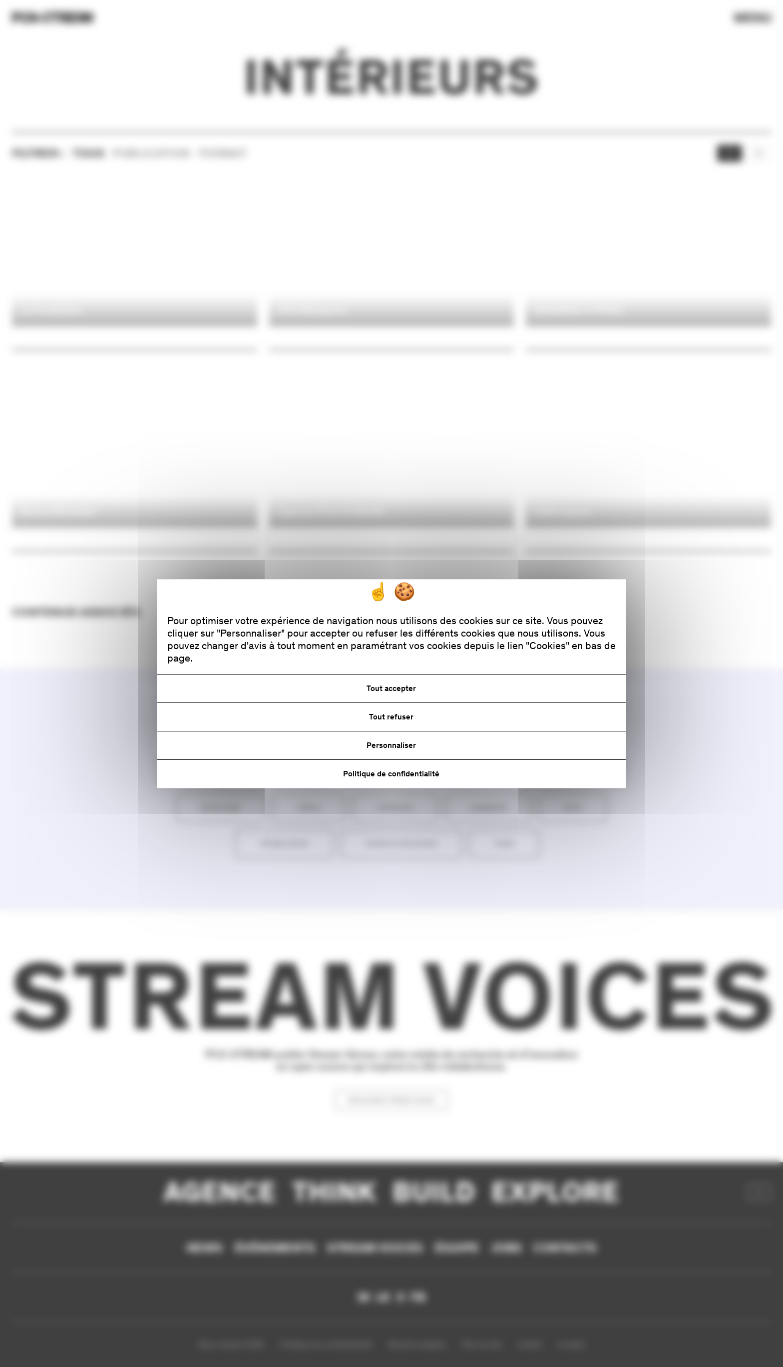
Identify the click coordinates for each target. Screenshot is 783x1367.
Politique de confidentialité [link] (391, 773)
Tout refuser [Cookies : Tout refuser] (391, 716)
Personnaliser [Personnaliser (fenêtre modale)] (391, 745)
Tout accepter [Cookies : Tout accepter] (391, 688)
